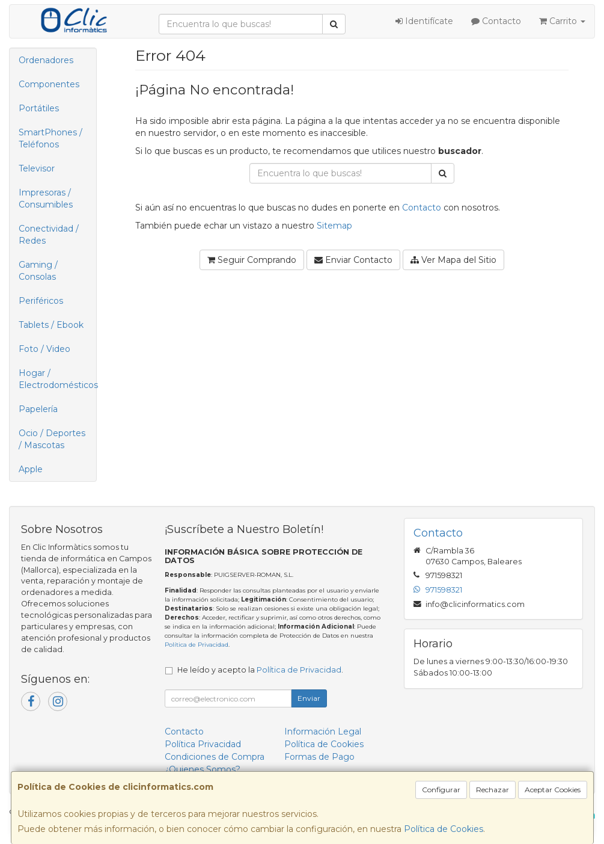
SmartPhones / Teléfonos (50, 138)
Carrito (562, 21)
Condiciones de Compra (214, 756)
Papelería (38, 409)
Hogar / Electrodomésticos (57, 379)
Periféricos (41, 300)
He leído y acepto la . (260, 669)
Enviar (308, 698)
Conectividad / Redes (49, 234)
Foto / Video (44, 348)
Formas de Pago (319, 756)
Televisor (37, 168)
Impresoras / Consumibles (46, 198)
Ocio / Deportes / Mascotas (52, 439)
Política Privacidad (203, 744)
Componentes (49, 84)
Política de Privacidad (196, 644)
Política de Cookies (443, 829)
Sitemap (334, 225)
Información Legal (322, 731)
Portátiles (39, 108)
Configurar (441, 789)
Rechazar (492, 789)
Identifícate (424, 21)
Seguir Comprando (251, 259)
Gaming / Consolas (38, 270)
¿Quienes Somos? (202, 769)
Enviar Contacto (353, 259)
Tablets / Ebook (51, 324)
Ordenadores (46, 60)
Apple (31, 469)
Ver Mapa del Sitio (453, 259)
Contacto (496, 21)
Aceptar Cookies (553, 789)
